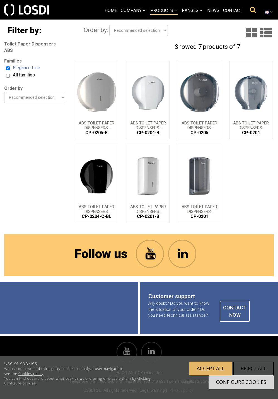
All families (24, 75)
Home (111, 10)
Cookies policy (30, 373)
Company (133, 10)
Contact (232, 10)
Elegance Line (26, 67)
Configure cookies (20, 383)
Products (163, 10)
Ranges (192, 10)
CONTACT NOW (234, 311)
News (213, 10)
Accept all (210, 368)
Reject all (253, 368)
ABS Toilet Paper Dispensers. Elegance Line (96, 125)
